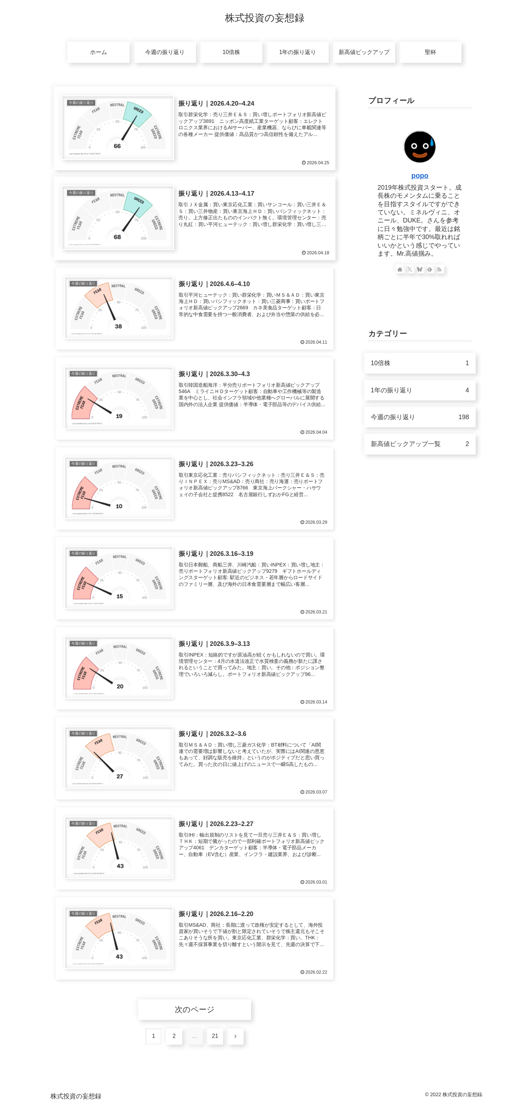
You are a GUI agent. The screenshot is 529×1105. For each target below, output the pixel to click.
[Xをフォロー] (410, 269)
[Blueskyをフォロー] (419, 269)
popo (419, 175)
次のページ (195, 1009)
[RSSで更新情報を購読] (440, 269)
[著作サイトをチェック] (400, 269)
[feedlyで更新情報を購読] (429, 269)
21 (215, 1036)
